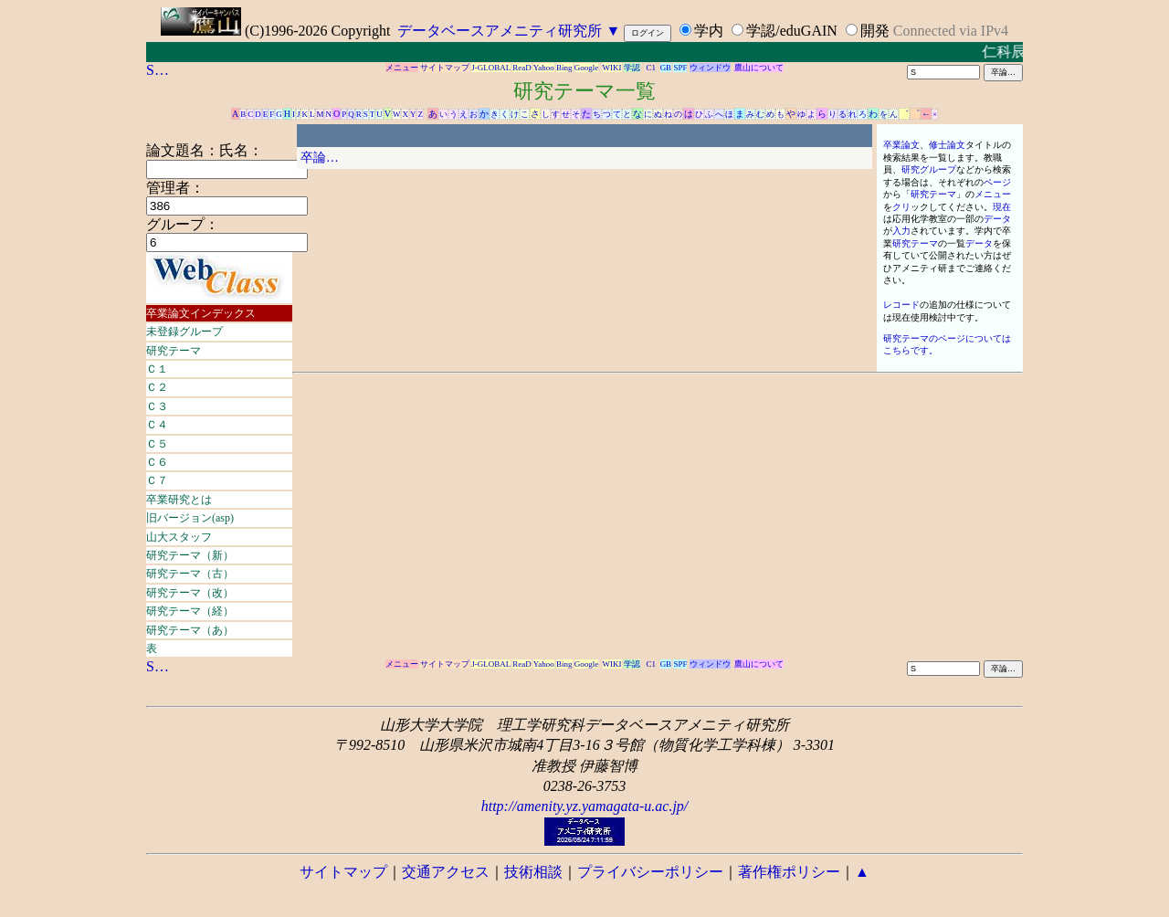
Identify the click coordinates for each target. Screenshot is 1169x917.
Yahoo (543, 67)
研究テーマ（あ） (190, 630)
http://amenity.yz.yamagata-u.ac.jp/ (585, 806)
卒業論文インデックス (201, 313)
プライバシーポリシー (650, 872)
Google (586, 67)
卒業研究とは (179, 499)
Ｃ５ (157, 443)
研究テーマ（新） (190, 555)
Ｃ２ (157, 387)
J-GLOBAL (491, 67)
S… (157, 70)
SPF (680, 67)
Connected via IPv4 (950, 30)
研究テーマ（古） (190, 573)
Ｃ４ (157, 424)
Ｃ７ (157, 480)
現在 (1002, 207)
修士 (938, 145)
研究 (910, 169)
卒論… (319, 157)
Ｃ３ (157, 406)
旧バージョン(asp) (190, 517)
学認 (632, 67)
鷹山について (759, 67)
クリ (901, 207)
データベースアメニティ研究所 (499, 30)
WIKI (612, 67)
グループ (938, 169)
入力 (901, 231)
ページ (997, 182)
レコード (901, 305)
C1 (652, 67)
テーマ (942, 194)
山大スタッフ (179, 537)
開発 (875, 30)
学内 (708, 30)
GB (666, 67)
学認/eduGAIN (791, 30)
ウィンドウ (710, 67)
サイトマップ (444, 67)
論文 (910, 145)
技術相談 (533, 872)
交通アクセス (446, 872)
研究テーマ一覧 (584, 90)
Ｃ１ (157, 369)
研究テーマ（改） (190, 592)
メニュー (401, 67)
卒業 (892, 145)
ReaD (522, 67)
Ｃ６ (157, 462)
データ (997, 219)
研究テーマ (173, 350)
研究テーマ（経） (190, 611)
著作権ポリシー (789, 872)
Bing (564, 67)
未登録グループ (184, 331)
